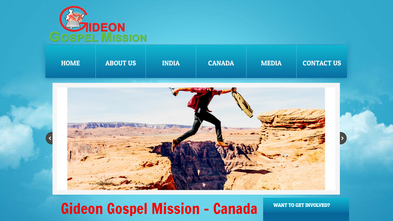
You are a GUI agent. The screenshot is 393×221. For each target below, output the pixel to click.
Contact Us (322, 63)
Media (271, 63)
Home (70, 63)
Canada (221, 63)
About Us (120, 63)
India (171, 63)
